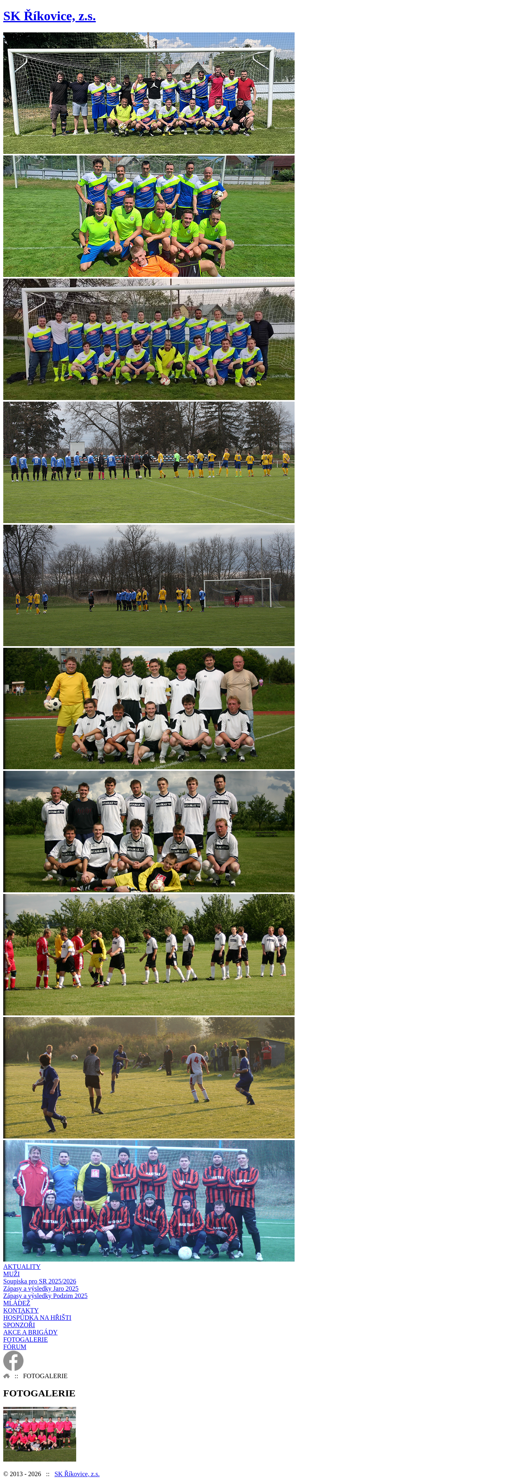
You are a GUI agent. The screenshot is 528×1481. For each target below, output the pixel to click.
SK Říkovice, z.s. (77, 1473)
